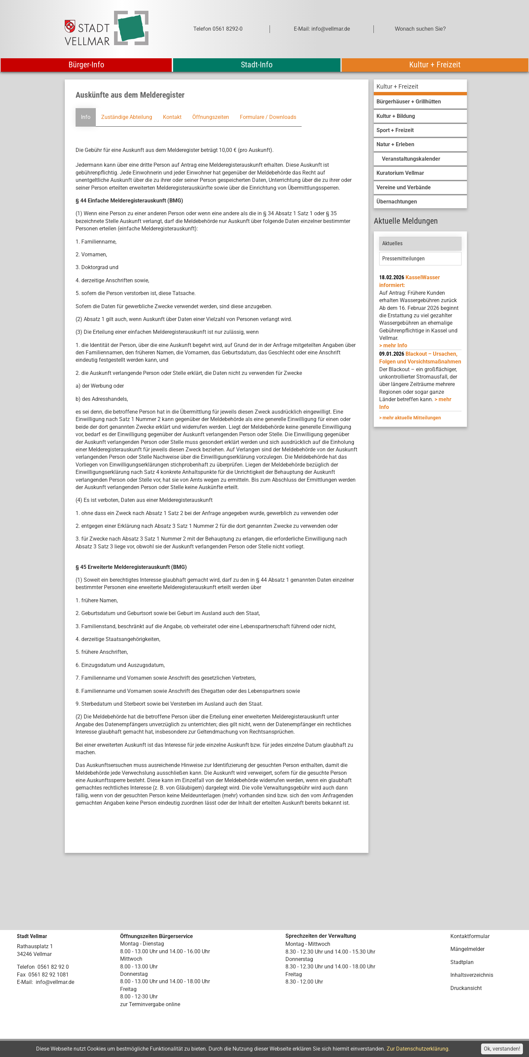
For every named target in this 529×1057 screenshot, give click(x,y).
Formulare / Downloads (268, 117)
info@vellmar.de (55, 982)
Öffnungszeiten (210, 117)
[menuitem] (420, 87)
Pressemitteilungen (403, 258)
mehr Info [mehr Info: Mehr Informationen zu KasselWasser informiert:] (395, 345)
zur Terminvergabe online (150, 1004)
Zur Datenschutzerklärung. (418, 1049)
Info (85, 117)
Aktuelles (392, 243)
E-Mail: (25, 982)
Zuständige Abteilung (126, 117)
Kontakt (172, 117)
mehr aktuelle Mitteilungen (412, 417)
